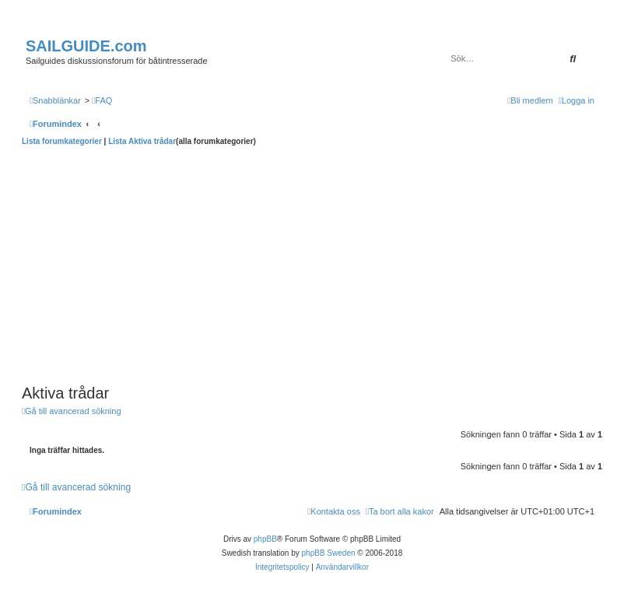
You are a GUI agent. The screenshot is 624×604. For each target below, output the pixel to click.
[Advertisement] (312, 263)
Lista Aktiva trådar (142, 141)
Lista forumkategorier (62, 141)
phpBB (265, 539)
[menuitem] (102, 100)
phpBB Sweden (329, 553)
